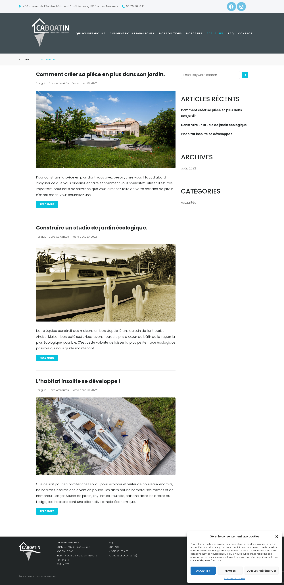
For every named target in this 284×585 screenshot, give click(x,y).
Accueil (24, 59)
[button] (277, 536)
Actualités (62, 83)
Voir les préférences (262, 571)
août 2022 (188, 168)
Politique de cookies (234, 578)
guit (43, 83)
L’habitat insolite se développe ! (80, 381)
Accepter (203, 571)
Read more (47, 204)
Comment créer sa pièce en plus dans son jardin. (104, 74)
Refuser (230, 571)
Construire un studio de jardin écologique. (95, 227)
